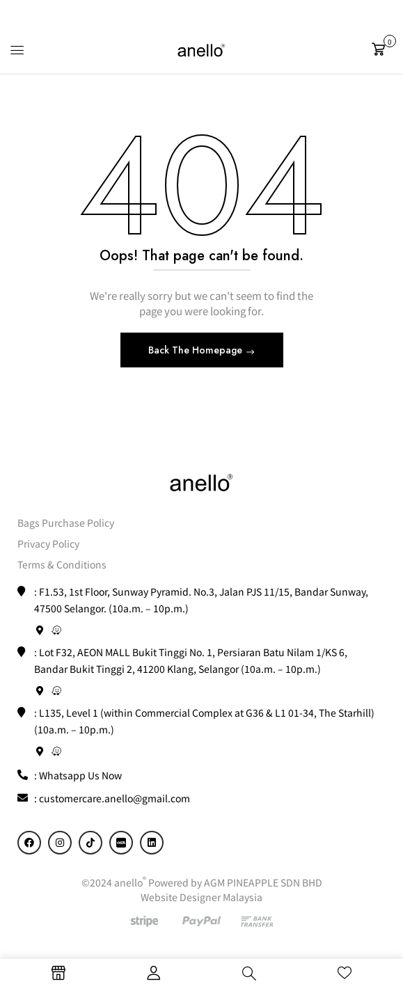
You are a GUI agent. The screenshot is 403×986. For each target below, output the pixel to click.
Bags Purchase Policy (65, 523)
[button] (382, 49)
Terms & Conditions (61, 564)
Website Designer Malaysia (201, 897)
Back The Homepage (196, 350)
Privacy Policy (48, 543)
